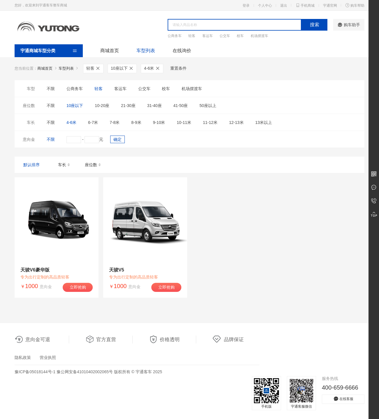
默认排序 (31, 164)
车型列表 (145, 50)
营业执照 (48, 357)
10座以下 (122, 68)
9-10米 (159, 122)
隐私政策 (23, 357)
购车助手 (349, 24)
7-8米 (115, 122)
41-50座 (180, 105)
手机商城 (305, 5)
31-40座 (154, 105)
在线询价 (182, 50)
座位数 (93, 165)
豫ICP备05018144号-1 (35, 371)
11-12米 (210, 122)
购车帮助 (354, 5)
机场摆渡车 (259, 36)
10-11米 (184, 122)
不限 (51, 88)
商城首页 (109, 50)
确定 (117, 139)
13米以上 (263, 122)
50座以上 (207, 105)
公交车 (225, 36)
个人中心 (265, 5)
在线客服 (343, 399)
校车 (240, 36)
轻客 (191, 36)
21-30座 (128, 105)
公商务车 (175, 36)
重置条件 (178, 68)
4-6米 (152, 68)
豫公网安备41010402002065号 (85, 371)
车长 (64, 165)
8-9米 (136, 122)
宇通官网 (330, 5)
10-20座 (102, 105)
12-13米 (236, 122)
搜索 (314, 24)
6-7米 (93, 122)
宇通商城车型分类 (37, 50)
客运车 (207, 36)
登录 (246, 5)
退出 (283, 5)
